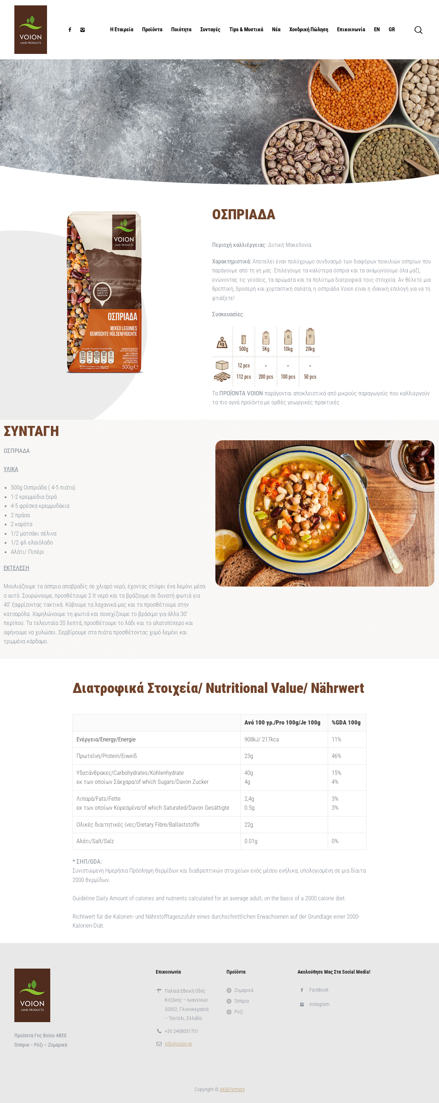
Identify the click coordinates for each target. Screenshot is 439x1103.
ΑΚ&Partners (232, 1089)
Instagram (319, 1004)
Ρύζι (238, 1012)
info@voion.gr (178, 1044)
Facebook (318, 990)
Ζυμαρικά (243, 990)
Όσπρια (241, 1001)
